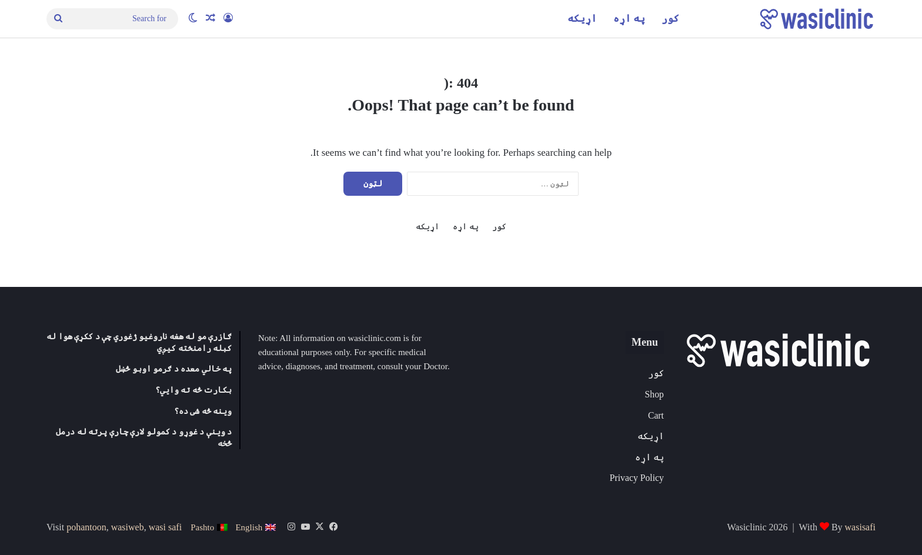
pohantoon (86, 527)
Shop (654, 394)
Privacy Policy (637, 478)
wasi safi (165, 527)
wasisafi (860, 527)
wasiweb (127, 527)
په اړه (629, 18)
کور (670, 18)
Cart (656, 415)
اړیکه (582, 18)
